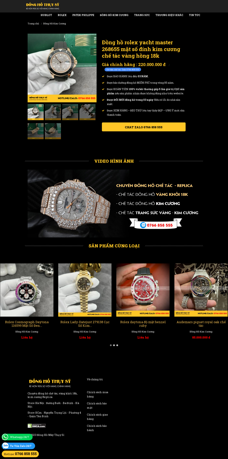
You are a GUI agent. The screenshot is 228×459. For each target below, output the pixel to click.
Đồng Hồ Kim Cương (114, 15)
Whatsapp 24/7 (19, 437)
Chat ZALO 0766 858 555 (143, 127)
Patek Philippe (83, 15)
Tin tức (194, 15)
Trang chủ (33, 23)
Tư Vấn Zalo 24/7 (21, 446)
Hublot (46, 15)
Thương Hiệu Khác (169, 15)
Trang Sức (142, 15)
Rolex (62, 15)
